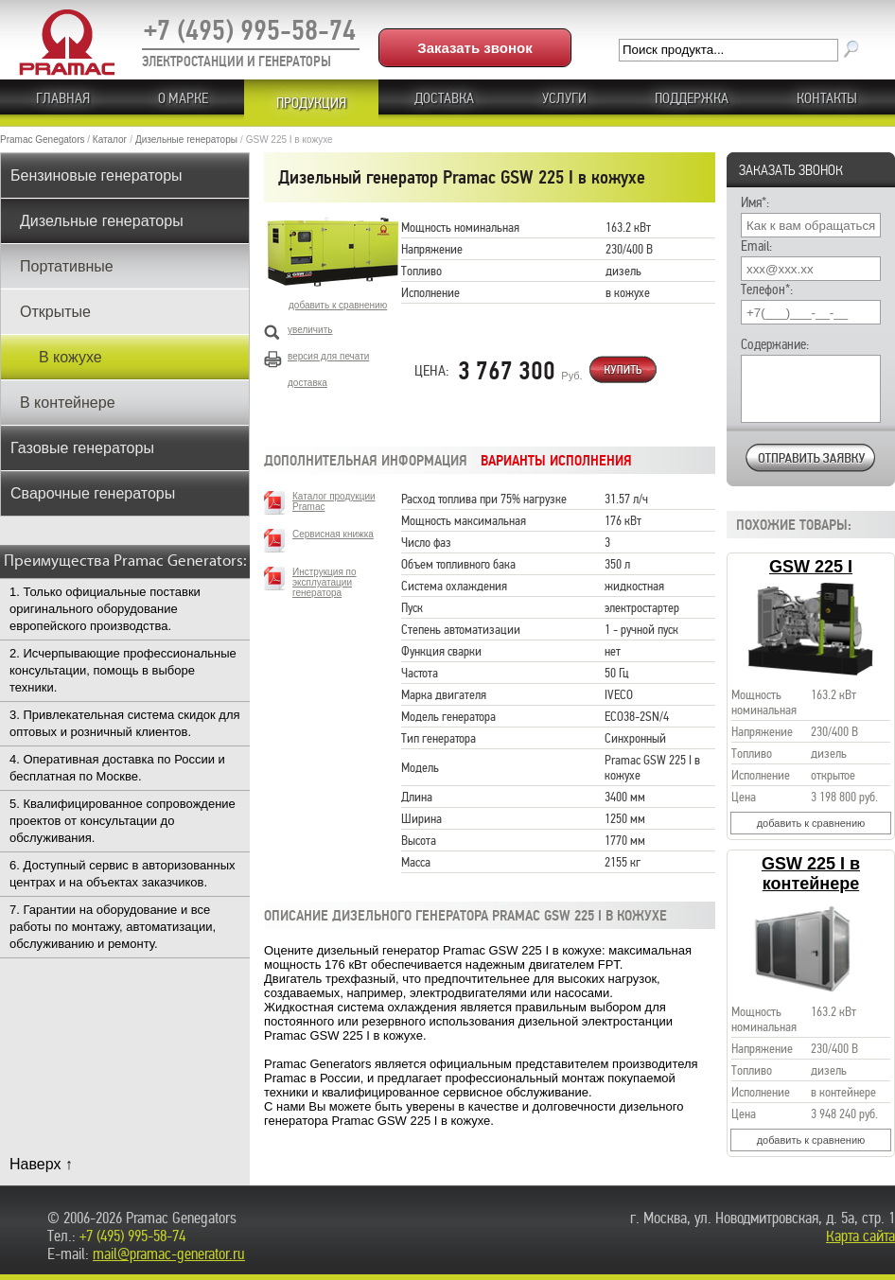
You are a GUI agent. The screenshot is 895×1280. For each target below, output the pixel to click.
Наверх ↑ (41, 1164)
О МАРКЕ (183, 98)
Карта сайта (860, 1236)
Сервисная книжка (333, 534)
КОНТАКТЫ (827, 98)
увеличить (310, 329)
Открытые (55, 312)
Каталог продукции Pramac (334, 501)
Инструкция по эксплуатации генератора (324, 582)
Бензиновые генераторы (96, 175)
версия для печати (328, 356)
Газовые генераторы (82, 448)
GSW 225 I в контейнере (811, 873)
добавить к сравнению (811, 823)
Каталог (110, 139)
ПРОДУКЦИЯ (311, 103)
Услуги (564, 98)
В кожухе (70, 357)
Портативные (67, 266)
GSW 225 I (810, 566)
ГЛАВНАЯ (63, 98)
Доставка (444, 98)
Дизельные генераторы (186, 139)
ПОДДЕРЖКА (691, 98)
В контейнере (67, 403)
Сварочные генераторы (92, 493)
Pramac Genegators (42, 139)
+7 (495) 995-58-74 (250, 30)
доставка (307, 382)
